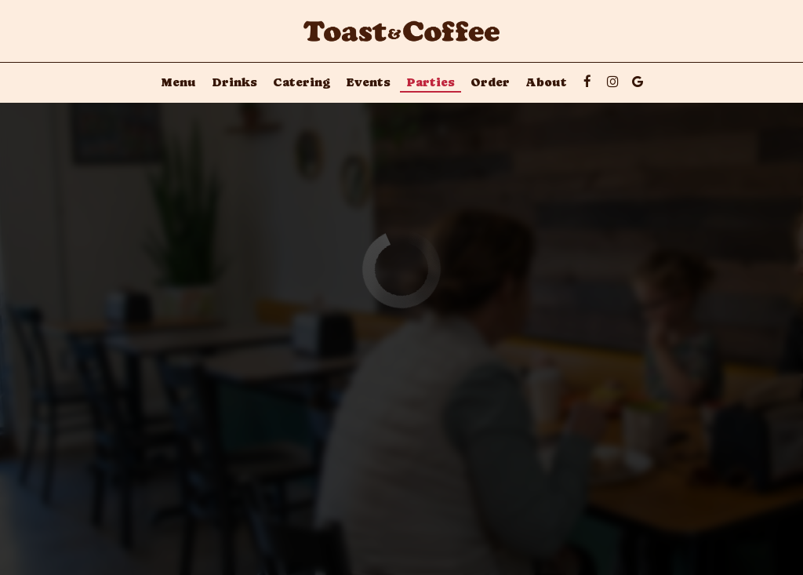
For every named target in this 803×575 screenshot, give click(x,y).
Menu (179, 82)
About (546, 82)
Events (368, 82)
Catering (301, 82)
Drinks (234, 82)
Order (490, 82)
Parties (430, 82)
